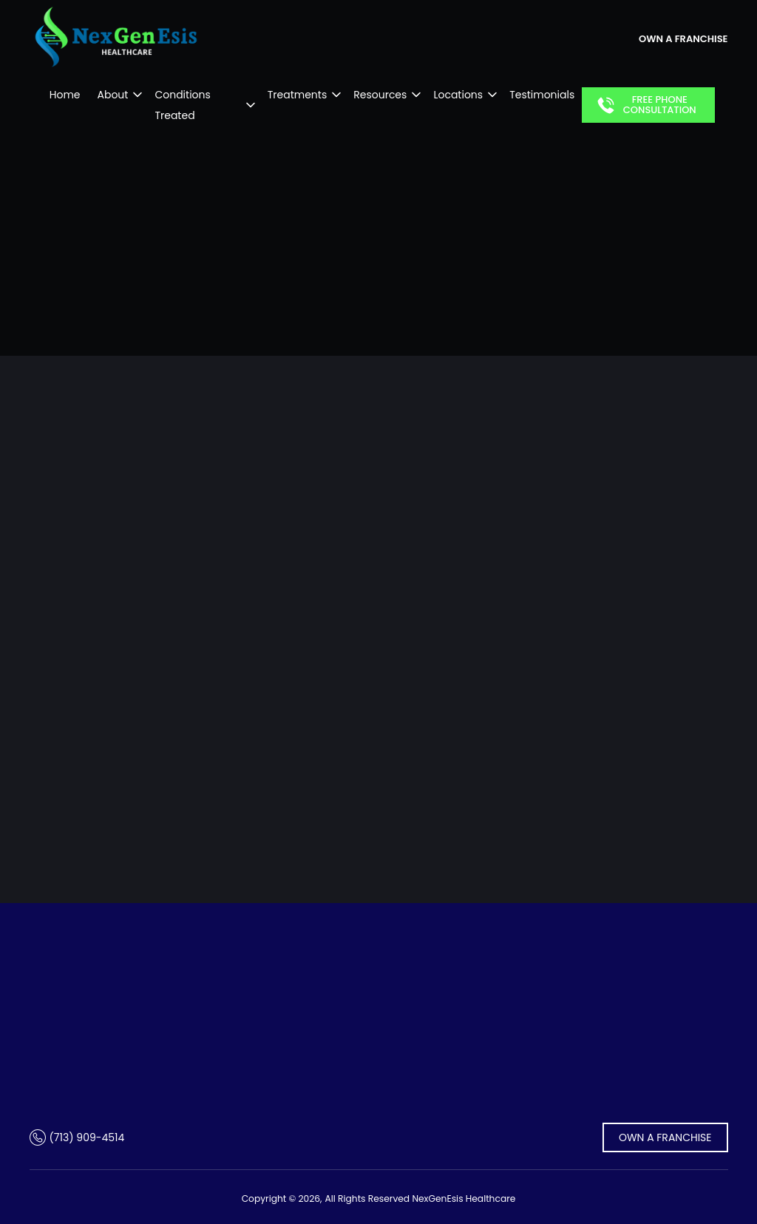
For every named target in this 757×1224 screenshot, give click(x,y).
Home (58, 94)
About (106, 94)
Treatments (303, 94)
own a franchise (683, 39)
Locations (464, 94)
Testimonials (548, 94)
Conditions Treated (198, 94)
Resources (386, 94)
